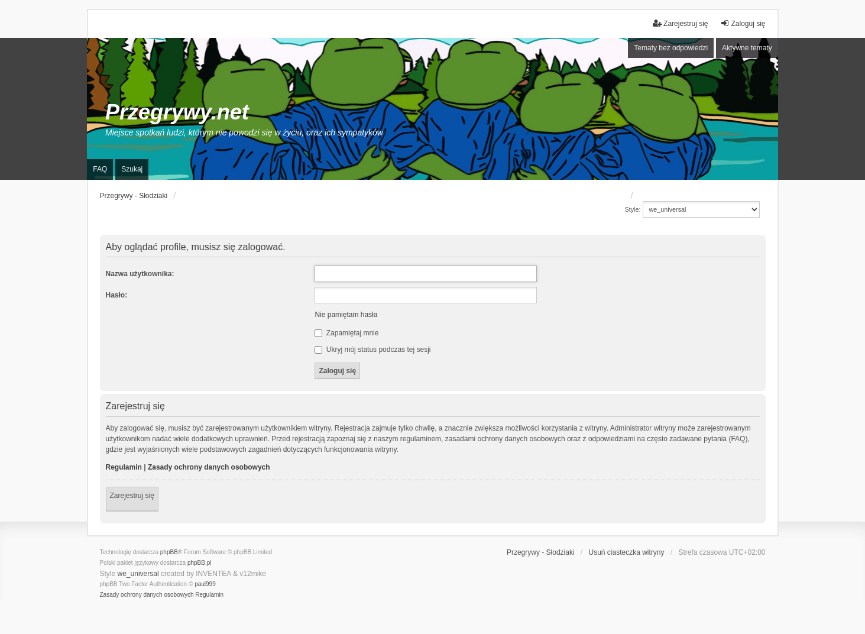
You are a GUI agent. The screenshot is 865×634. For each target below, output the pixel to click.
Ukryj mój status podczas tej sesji (372, 349)
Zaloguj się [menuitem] (742, 23)
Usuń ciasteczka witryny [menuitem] (626, 552)
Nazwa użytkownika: (140, 274)
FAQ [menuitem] (100, 169)
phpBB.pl (199, 562)
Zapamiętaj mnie (346, 333)
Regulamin (124, 467)
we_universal (138, 574)
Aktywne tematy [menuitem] (747, 48)
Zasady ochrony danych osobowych (209, 467)
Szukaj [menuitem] (131, 169)
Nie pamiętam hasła (346, 314)
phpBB (169, 552)
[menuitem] (147, 595)
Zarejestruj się (132, 495)
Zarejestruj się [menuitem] (680, 23)
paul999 (205, 584)
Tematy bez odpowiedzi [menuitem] (671, 48)
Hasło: (117, 295)
